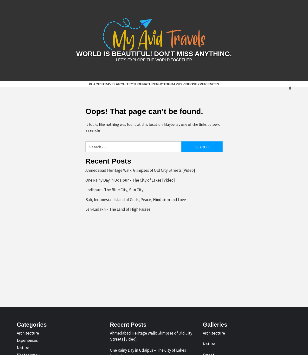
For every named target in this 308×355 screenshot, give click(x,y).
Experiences (207, 84)
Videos (188, 84)
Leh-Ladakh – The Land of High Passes (117, 209)
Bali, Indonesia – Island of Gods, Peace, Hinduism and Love (135, 199)
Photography (169, 84)
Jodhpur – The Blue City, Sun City (114, 189)
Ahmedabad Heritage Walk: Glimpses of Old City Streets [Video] (140, 170)
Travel (109, 84)
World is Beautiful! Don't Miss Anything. (154, 53)
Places (96, 84)
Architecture (129, 84)
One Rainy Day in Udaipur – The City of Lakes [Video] (130, 180)
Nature (149, 84)
